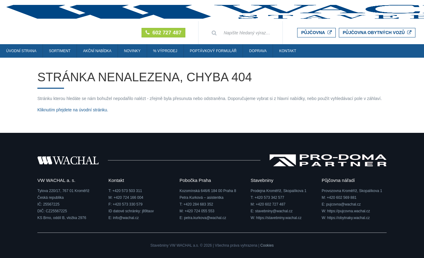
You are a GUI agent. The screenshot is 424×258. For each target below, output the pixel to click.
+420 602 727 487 (271, 204)
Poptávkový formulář (213, 51)
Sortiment (59, 51)
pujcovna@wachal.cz (343, 204)
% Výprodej (165, 51)
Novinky (132, 51)
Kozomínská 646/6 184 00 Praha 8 (208, 191)
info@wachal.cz (126, 218)
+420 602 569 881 (342, 197)
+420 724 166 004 (128, 197)
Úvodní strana (21, 51)
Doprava (258, 51)
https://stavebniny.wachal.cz (279, 218)
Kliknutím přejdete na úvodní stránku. (72, 109)
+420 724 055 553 (199, 211)
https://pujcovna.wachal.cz (348, 211)
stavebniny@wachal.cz (274, 211)
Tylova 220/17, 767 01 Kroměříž (63, 191)
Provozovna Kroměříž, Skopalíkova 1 (352, 191)
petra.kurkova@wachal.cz (205, 218)
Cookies (267, 245)
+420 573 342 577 (269, 197)
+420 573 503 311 (127, 191)
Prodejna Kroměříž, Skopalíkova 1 (278, 191)
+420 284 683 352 (198, 204)
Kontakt (287, 51)
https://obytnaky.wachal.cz (348, 218)
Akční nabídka (97, 51)
